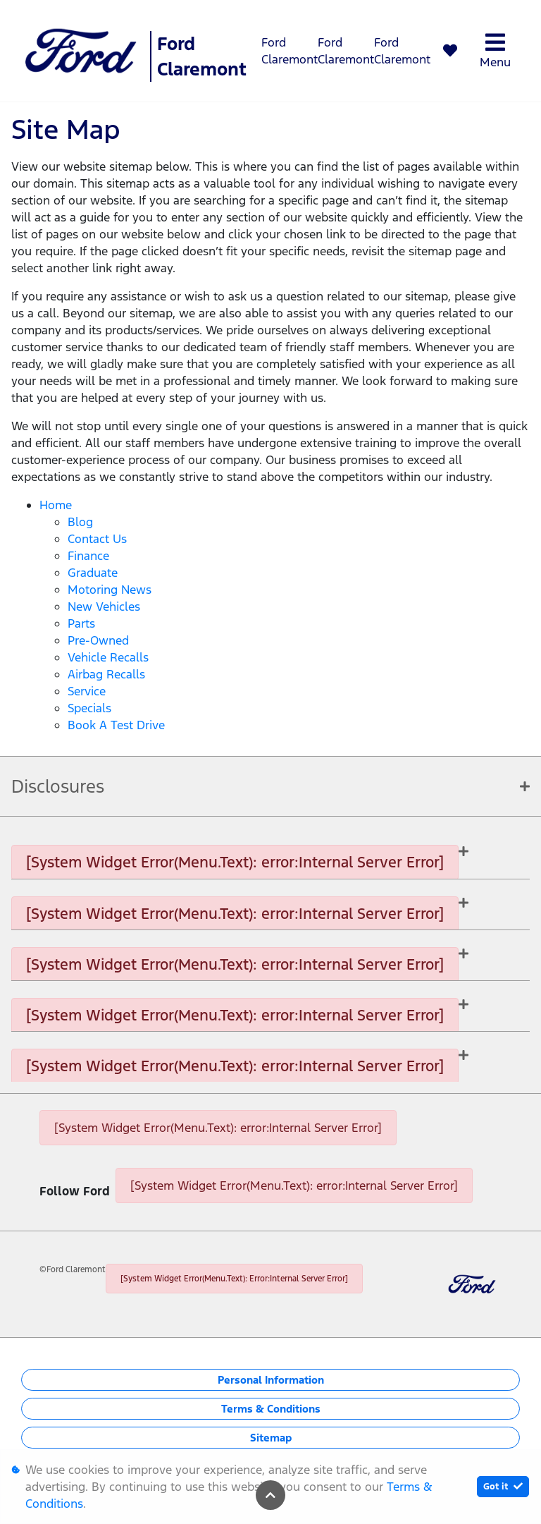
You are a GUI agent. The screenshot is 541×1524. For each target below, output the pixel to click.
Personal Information (271, 1379)
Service (87, 691)
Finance (88, 555)
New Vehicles (104, 606)
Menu (495, 50)
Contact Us (97, 539)
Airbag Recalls (106, 674)
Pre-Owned (98, 640)
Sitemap (271, 1437)
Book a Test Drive (116, 725)
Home (55, 505)
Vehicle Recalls (108, 657)
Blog (80, 522)
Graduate (93, 572)
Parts (81, 623)
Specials (89, 708)
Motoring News (109, 589)
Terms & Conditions (271, 1408)
